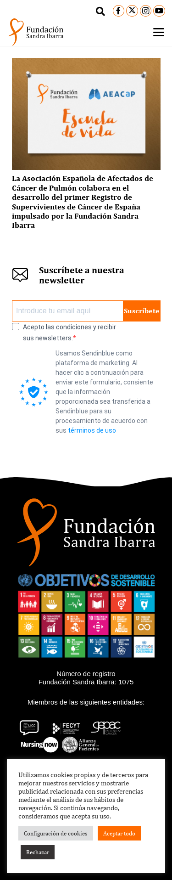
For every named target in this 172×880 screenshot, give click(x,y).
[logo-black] (35, 32)
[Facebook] (119, 11)
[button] (100, 11)
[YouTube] (159, 11)
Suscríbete (142, 310)
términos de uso (92, 430)
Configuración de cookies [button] (56, 833)
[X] (132, 11)
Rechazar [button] (37, 852)
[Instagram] (146, 11)
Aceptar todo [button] (119, 833)
